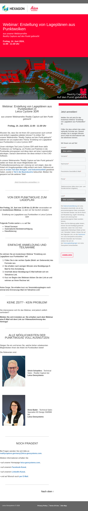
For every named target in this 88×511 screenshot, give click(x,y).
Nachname (64, 164)
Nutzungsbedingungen (70, 243)
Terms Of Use (54, 506)
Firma (63, 179)
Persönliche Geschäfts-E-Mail (71, 171)
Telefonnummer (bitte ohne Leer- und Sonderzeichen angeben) (73, 187)
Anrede (63, 147)
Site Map (64, 506)
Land (62, 196)
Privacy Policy (42, 506)
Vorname (64, 156)
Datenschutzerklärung (70, 206)
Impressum (81, 234)
